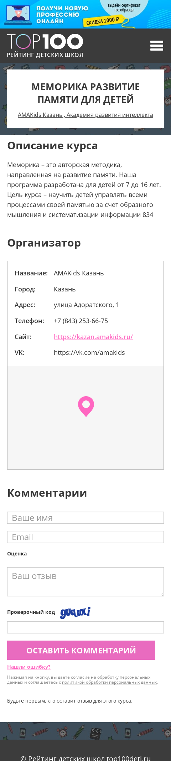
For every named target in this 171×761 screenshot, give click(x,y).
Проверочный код (31, 612)
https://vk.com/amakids (89, 352)
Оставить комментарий (81, 650)
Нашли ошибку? (29, 666)
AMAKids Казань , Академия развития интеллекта (85, 115)
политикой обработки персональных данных (109, 682)
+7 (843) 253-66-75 (81, 320)
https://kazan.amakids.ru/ (93, 336)
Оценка (17, 553)
